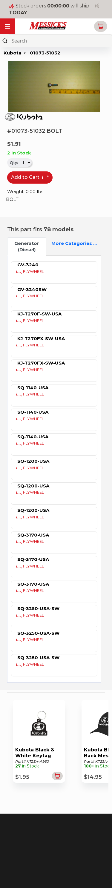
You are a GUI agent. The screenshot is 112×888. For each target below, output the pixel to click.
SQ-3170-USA (33, 535)
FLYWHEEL (30, 271)
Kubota (12, 53)
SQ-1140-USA (32, 387)
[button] (100, 26)
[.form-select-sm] (25, 162)
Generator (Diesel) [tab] (26, 246)
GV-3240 (28, 265)
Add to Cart (30, 177)
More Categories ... (68, 243)
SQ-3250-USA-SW (38, 608)
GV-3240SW (32, 289)
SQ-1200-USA (33, 461)
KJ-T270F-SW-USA (39, 314)
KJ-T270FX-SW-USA (41, 338)
